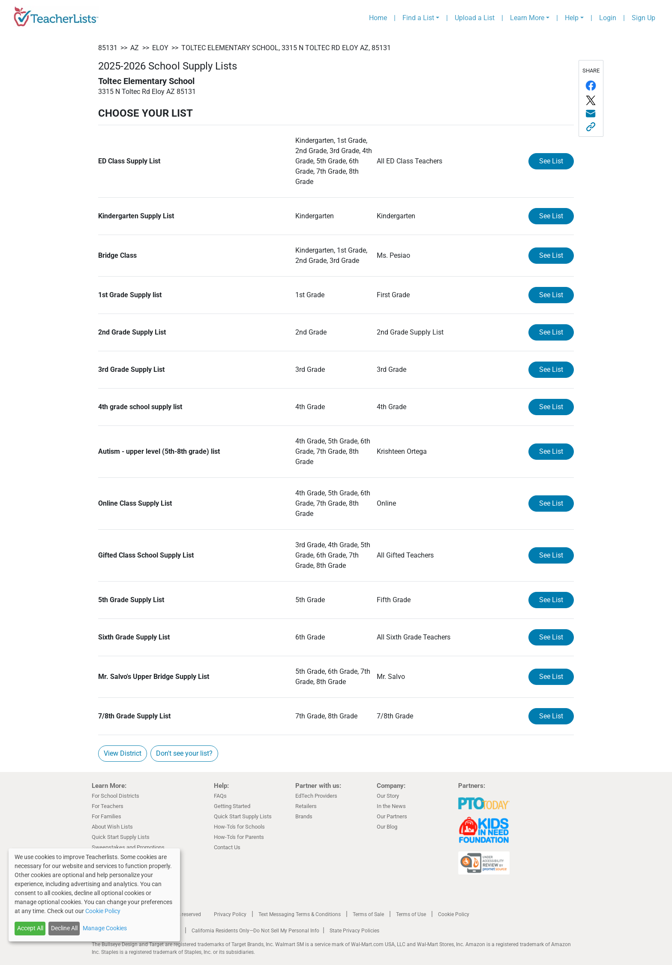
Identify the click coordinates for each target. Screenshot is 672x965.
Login (607, 18)
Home (378, 18)
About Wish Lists (112, 826)
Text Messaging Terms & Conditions (299, 914)
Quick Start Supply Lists (121, 837)
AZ (134, 48)
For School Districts (115, 796)
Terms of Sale (368, 914)
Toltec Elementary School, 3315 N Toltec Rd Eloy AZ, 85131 (286, 48)
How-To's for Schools (239, 826)
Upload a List (475, 18)
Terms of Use (411, 914)
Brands (303, 816)
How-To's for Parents (239, 837)
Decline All (64, 928)
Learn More (527, 18)
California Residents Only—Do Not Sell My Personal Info (255, 931)
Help (572, 18)
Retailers (306, 806)
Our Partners (392, 816)
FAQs (220, 796)
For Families (106, 816)
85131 (107, 48)
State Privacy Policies (354, 931)
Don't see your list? (184, 753)
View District (122, 753)
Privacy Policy (230, 914)
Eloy (160, 48)
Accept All (30, 928)
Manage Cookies (105, 928)
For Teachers (107, 806)
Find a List (418, 18)
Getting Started (232, 806)
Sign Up (643, 18)
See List (551, 161)
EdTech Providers (316, 796)
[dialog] (94, 894)
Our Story (388, 796)
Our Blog (387, 826)
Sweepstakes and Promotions (128, 847)
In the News (391, 806)
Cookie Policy (453, 914)
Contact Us (227, 847)
